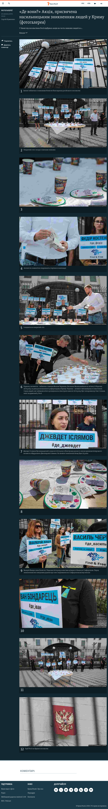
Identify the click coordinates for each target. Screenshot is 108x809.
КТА (89, 3)
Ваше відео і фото (7, 789)
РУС (83, 3)
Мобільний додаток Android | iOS (13, 797)
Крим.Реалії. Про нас (35, 789)
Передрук (31, 793)
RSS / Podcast (6, 801)
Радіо (3, 793)
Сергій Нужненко (8, 19)
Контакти (31, 797)
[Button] (6, 41)
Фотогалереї (7, 11)
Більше (23, 33)
